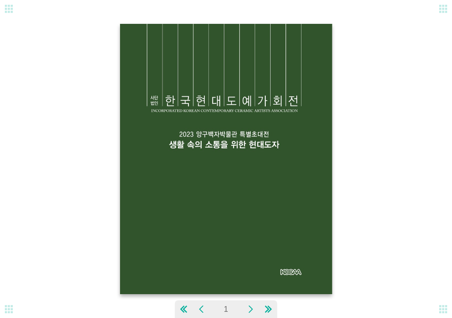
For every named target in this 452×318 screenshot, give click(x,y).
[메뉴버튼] (9, 309)
